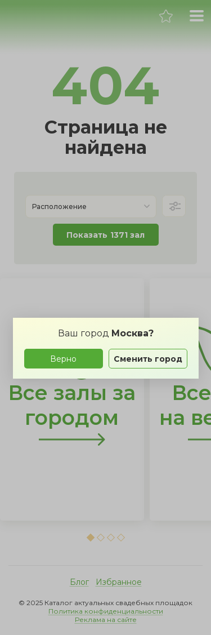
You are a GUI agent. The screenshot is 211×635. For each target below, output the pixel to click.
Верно (63, 359)
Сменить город (148, 359)
